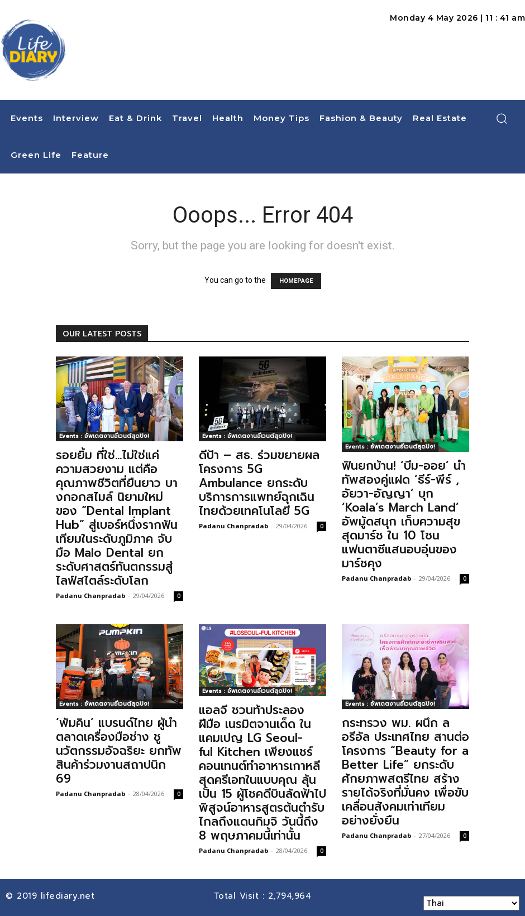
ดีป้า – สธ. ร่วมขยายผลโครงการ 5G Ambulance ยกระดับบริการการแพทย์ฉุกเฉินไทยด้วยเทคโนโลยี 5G (259, 483)
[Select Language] (471, 903)
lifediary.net (69, 896)
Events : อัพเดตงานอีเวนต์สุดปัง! (104, 436)
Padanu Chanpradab (90, 595)
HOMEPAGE (296, 281)
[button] (501, 118)
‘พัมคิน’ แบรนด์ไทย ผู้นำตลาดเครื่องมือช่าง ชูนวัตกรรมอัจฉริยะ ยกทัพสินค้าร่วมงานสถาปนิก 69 (119, 751)
